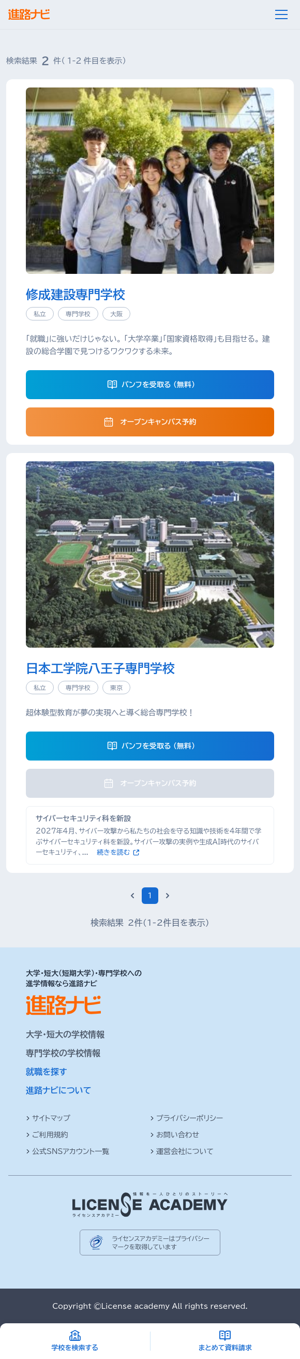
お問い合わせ (174, 1134)
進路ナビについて (59, 1090)
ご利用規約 (47, 1134)
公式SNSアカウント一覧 (67, 1151)
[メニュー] (281, 14)
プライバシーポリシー (186, 1118)
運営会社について (182, 1151)
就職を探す (46, 1072)
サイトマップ (48, 1118)
